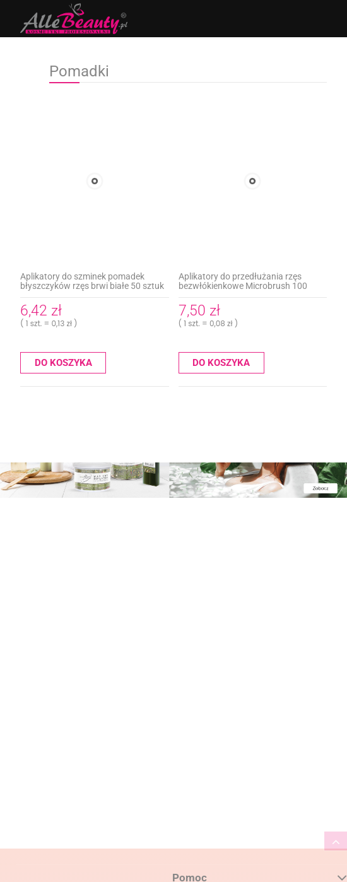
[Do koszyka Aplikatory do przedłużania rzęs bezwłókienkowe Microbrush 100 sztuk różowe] (221, 362)
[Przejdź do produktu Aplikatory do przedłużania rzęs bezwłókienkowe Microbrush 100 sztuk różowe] (253, 181)
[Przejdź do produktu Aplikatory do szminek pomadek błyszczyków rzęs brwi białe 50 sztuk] (94, 181)
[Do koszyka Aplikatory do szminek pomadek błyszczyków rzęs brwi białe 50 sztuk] (63, 362)
